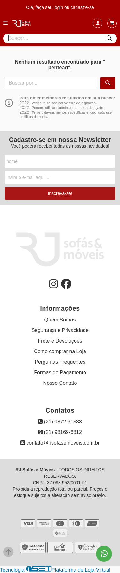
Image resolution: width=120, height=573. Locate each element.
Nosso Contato (60, 383)
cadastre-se (82, 7)
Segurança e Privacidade (60, 330)
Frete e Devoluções (60, 341)
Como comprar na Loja (60, 351)
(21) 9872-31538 (60, 421)
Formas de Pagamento (60, 372)
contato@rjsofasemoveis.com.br (60, 442)
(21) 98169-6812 (60, 432)
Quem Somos (60, 319)
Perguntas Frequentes (60, 362)
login (59, 7)
